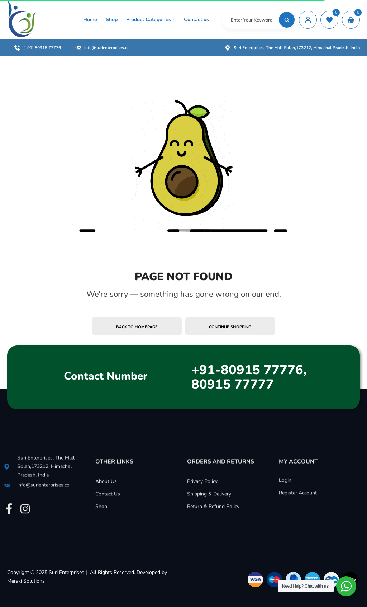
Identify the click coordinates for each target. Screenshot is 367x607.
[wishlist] (329, 20)
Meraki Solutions (26, 581)
